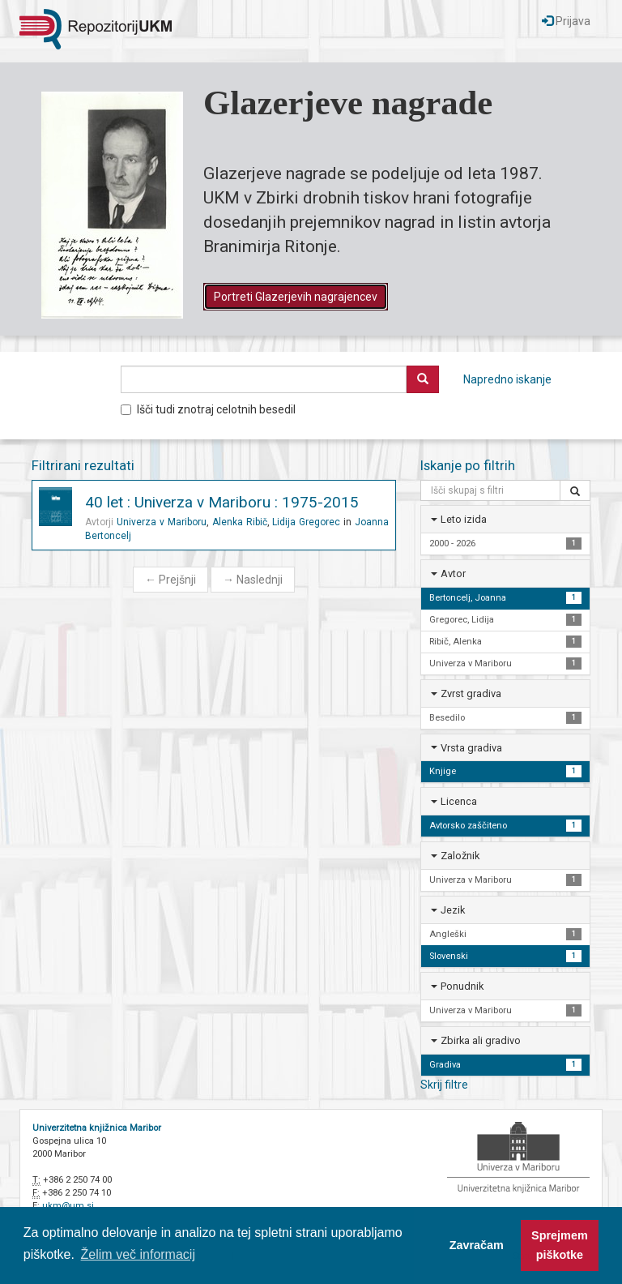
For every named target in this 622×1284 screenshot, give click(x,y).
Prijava (566, 21)
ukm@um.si (68, 1206)
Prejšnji (170, 579)
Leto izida (464, 519)
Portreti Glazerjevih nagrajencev (295, 296)
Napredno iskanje (507, 379)
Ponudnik (462, 986)
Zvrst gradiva (471, 693)
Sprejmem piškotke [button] (559, 1245)
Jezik (453, 910)
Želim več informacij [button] (138, 1254)
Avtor (453, 573)
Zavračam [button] (476, 1245)
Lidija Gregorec (306, 522)
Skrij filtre (444, 1084)
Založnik (460, 856)
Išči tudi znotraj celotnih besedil (208, 409)
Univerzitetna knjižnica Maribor (96, 1128)
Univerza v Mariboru (162, 522)
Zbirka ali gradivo (481, 1040)
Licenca (459, 801)
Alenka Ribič (239, 522)
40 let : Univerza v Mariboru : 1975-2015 (222, 502)
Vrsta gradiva (471, 748)
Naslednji (253, 579)
